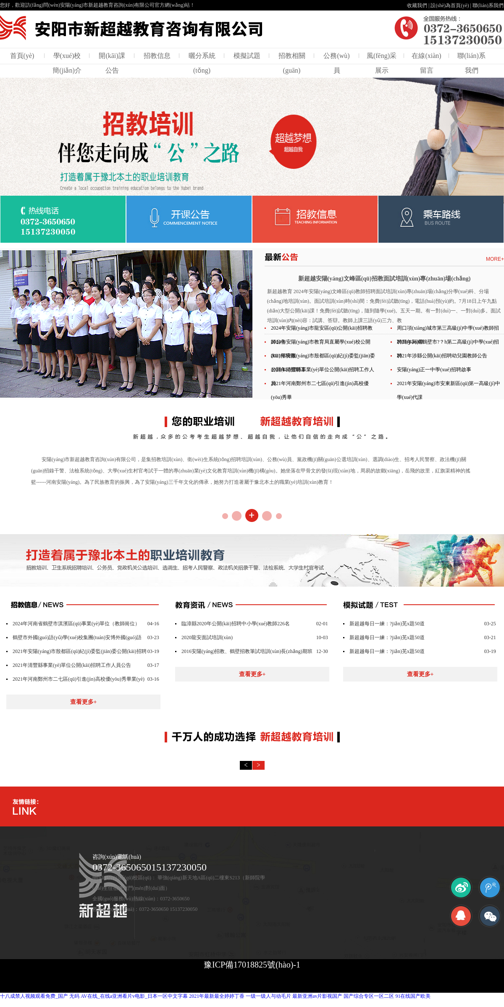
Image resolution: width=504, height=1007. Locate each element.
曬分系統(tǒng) (202, 63)
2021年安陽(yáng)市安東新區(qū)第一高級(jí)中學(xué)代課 (448, 390)
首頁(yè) (22, 55)
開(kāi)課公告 (112, 63)
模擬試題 (247, 55)
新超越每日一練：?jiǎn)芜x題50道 (387, 624)
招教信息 (157, 55)
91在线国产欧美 (412, 996)
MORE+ (495, 259)
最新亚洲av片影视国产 (317, 996)
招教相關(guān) (291, 63)
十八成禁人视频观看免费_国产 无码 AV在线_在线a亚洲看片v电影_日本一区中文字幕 (94, 996)
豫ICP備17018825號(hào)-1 (252, 964)
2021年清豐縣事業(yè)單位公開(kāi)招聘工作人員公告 (72, 665)
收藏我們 (417, 5)
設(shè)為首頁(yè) (449, 5)
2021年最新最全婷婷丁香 (216, 996)
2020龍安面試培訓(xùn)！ (207, 637)
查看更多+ (83, 702)
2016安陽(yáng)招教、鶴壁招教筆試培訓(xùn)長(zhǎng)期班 (246, 651)
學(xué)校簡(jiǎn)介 (66, 63)
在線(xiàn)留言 (426, 63)
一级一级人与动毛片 (268, 996)
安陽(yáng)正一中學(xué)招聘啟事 (434, 369)
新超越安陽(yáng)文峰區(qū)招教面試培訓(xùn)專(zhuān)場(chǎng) (384, 278)
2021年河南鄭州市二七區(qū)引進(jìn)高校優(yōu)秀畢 (320, 390)
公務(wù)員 (336, 63)
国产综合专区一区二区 (369, 996)
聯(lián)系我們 (488, 5)
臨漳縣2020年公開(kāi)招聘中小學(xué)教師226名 (235, 624)
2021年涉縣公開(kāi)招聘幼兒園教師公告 (442, 356)
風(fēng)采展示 (381, 63)
